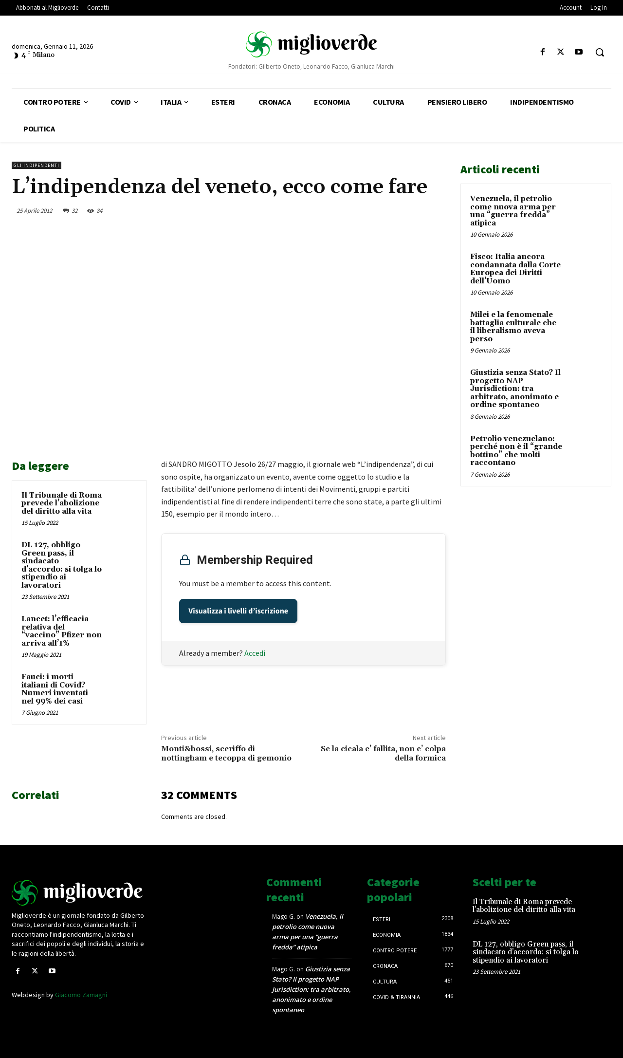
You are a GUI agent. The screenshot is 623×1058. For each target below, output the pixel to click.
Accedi (254, 653)
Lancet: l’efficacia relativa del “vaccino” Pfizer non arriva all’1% (61, 631)
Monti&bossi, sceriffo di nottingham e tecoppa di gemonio (226, 753)
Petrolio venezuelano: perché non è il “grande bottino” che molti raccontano (516, 451)
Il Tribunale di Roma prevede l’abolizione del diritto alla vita (61, 503)
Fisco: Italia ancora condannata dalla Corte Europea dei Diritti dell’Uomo (515, 269)
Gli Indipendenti (36, 165)
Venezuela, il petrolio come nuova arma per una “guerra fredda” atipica (513, 211)
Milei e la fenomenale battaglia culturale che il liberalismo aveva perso (513, 327)
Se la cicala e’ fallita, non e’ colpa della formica (383, 753)
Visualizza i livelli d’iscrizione (238, 611)
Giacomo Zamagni (81, 994)
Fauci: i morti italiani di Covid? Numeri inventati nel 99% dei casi (54, 689)
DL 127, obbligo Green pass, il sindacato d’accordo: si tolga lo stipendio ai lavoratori (61, 565)
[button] (599, 52)
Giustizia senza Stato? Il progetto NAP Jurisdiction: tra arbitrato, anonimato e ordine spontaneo (515, 388)
